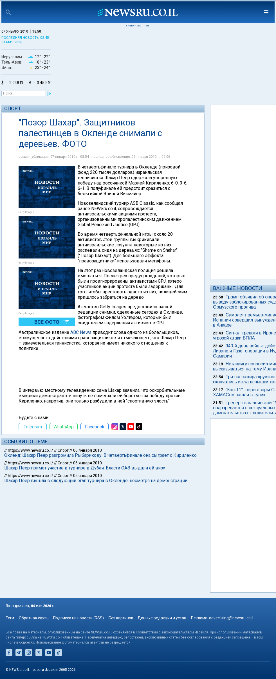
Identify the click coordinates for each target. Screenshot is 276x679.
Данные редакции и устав (162, 618)
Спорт (12, 108)
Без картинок (121, 618)
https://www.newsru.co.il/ (30, 450)
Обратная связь (34, 618)
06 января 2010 (87, 450)
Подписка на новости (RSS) (78, 618)
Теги (10, 618)
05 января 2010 (87, 475)
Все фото (46, 322)
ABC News (80, 332)
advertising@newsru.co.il (231, 618)
